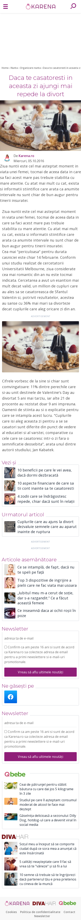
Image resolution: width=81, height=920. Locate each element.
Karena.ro (26, 156)
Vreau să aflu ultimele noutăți (40, 672)
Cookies (11, 912)
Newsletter (42, 916)
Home (5, 68)
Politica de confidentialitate (40, 912)
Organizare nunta (30, 68)
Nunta (14, 68)
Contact (69, 912)
